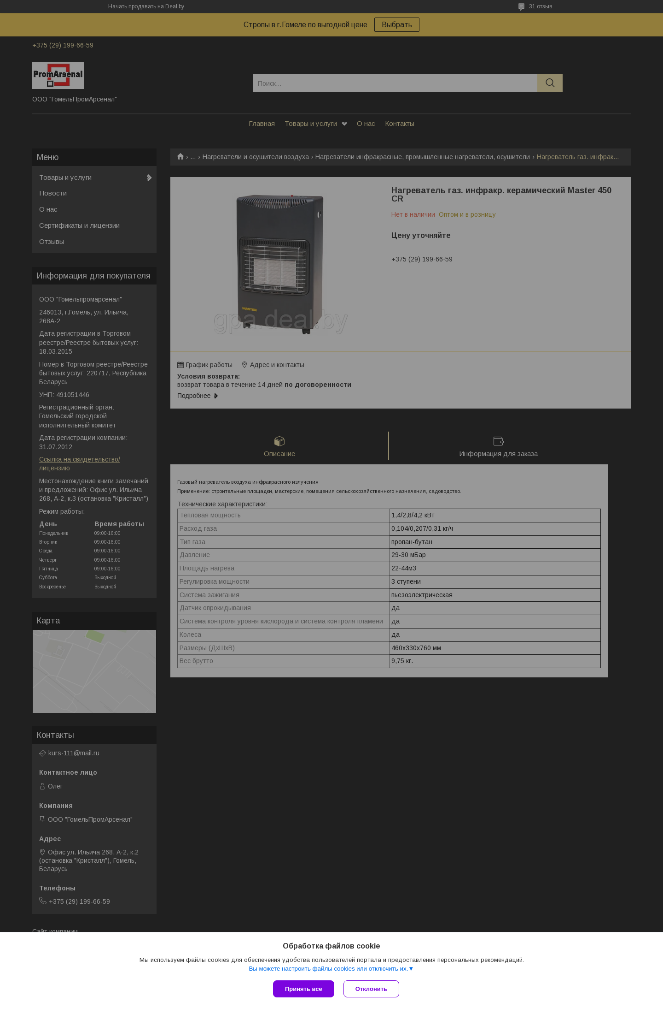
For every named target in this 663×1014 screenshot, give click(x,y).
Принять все (303, 988)
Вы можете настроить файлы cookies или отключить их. (328, 968)
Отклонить (371, 988)
